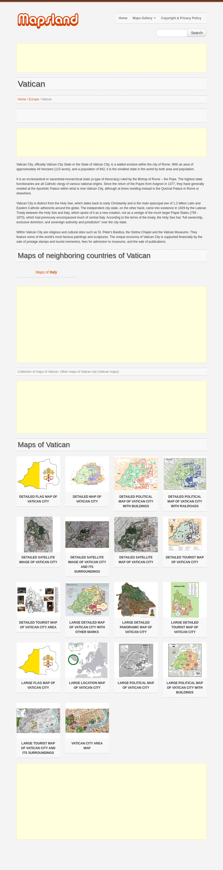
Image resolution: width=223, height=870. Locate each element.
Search (197, 33)
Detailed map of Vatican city (87, 499)
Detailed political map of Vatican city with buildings (136, 501)
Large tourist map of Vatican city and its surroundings (38, 748)
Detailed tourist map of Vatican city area (38, 625)
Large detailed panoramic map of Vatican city (136, 627)
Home (123, 18)
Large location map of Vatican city (87, 685)
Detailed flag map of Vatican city (38, 499)
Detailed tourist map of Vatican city (185, 560)
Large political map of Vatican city (136, 685)
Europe (34, 99)
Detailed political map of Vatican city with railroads (185, 501)
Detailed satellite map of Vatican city (136, 560)
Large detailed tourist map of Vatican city (184, 627)
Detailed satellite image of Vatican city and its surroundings (87, 564)
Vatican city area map (87, 746)
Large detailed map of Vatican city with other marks (87, 627)
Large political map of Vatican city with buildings (185, 687)
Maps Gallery (144, 18)
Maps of (46, 272)
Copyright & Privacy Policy (181, 18)
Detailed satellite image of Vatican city (38, 560)
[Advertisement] (111, 58)
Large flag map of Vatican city (38, 685)
